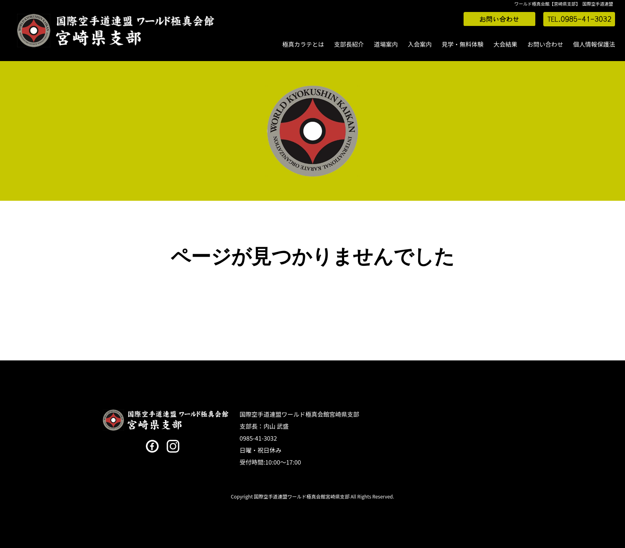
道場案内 (386, 44)
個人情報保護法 (594, 44)
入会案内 (420, 44)
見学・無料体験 (462, 44)
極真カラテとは (303, 44)
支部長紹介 (349, 44)
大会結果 (505, 44)
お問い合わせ (545, 44)
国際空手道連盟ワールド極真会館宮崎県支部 (299, 414)
